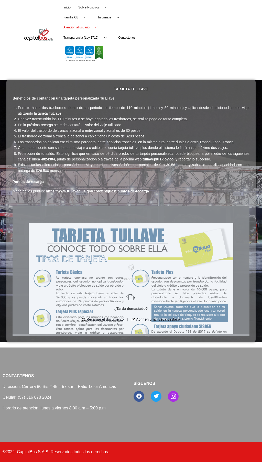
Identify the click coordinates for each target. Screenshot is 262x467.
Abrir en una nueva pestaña (156, 319)
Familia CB (77, 17)
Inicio (67, 7)
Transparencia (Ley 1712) (87, 37)
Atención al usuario (82, 27)
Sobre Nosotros (95, 7)
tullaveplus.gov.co (158, 159)
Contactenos (126, 37)
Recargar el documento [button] (103, 319)
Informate (110, 17)
